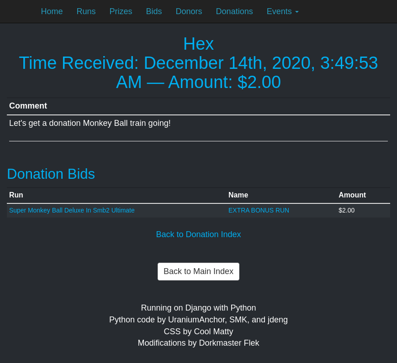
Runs (86, 11)
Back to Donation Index (198, 234)
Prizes (121, 11)
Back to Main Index (198, 271)
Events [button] (283, 11)
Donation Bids (51, 174)
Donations (234, 11)
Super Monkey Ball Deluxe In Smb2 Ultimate (72, 210)
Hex (198, 43)
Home (52, 11)
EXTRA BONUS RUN (258, 210)
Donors (189, 11)
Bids (154, 11)
